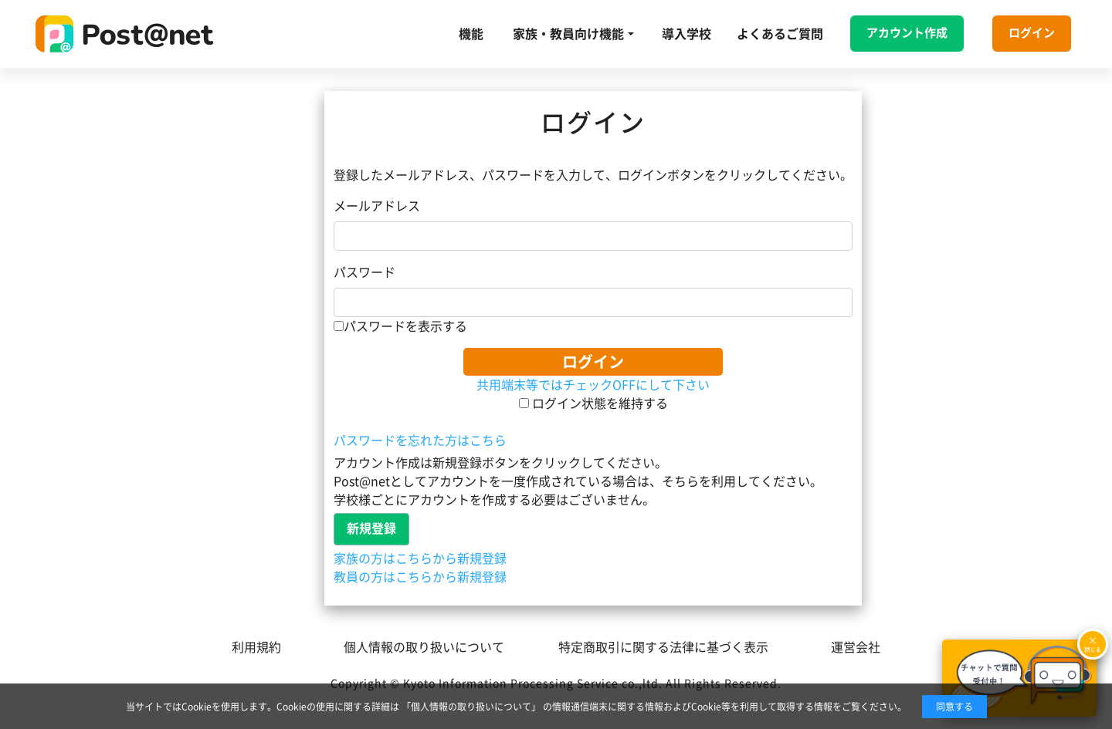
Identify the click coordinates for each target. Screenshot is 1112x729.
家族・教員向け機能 (568, 34)
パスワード (364, 272)
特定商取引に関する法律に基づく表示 (663, 647)
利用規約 (256, 647)
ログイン (1032, 33)
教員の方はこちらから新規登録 (420, 577)
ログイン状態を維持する (593, 403)
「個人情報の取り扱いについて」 (471, 706)
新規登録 (371, 528)
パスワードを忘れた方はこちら (420, 440)
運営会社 (855, 647)
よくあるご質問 (780, 34)
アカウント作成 (907, 33)
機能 (471, 34)
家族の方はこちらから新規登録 (420, 558)
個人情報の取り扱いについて (424, 647)
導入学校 (686, 34)
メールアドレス (377, 206)
